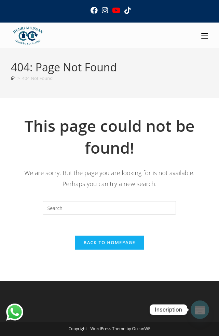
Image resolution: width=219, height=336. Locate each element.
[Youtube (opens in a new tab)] (116, 10)
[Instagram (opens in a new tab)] (105, 10)
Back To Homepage (109, 242)
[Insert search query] (109, 208)
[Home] (13, 78)
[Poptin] (200, 309)
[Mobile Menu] (204, 35)
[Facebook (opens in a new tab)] (94, 10)
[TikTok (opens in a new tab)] (126, 10)
